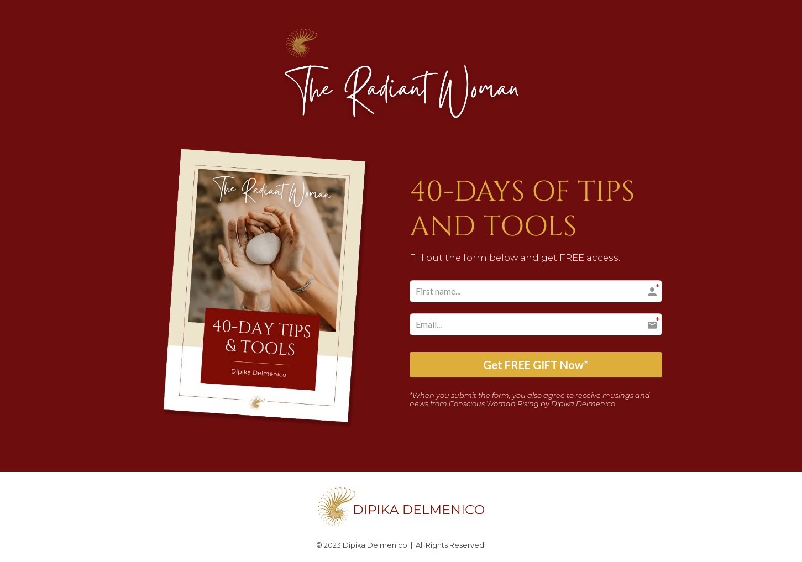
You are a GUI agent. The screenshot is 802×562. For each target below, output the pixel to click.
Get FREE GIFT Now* (535, 364)
